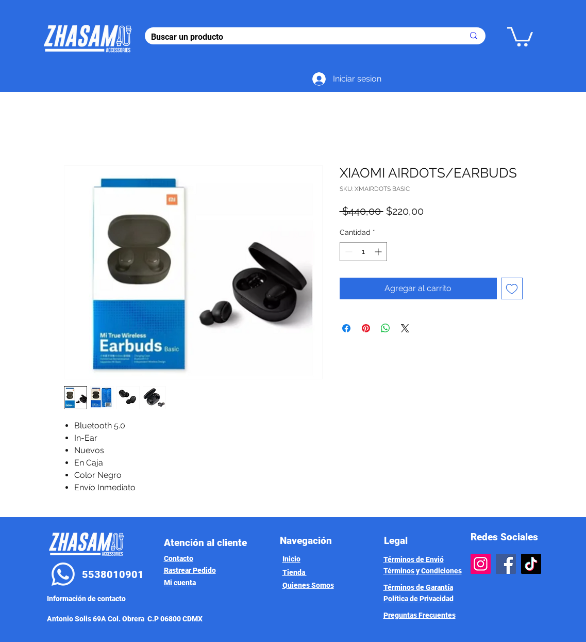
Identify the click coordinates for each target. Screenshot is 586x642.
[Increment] (379, 252)
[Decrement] (347, 252)
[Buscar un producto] (300, 37)
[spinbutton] (363, 252)
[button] (520, 35)
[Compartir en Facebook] (346, 328)
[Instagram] (481, 564)
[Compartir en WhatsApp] (385, 328)
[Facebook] (506, 564)
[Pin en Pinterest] (366, 328)
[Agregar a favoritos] (512, 288)
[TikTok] (531, 564)
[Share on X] (405, 328)
